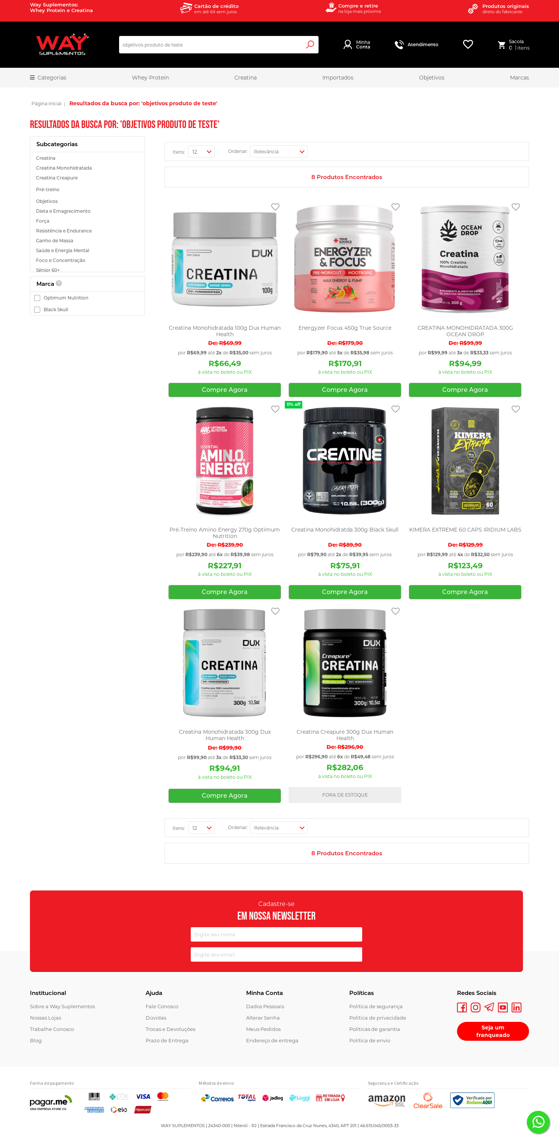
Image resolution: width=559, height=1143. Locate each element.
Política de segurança (376, 1006)
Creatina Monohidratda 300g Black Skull (345, 530)
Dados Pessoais (265, 1006)
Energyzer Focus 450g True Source (344, 328)
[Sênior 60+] (88, 270)
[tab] (87, 144)
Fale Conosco (162, 1006)
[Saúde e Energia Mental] (88, 250)
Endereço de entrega (272, 1040)
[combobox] (219, 44)
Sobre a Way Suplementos (62, 1006)
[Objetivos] (88, 201)
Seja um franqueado (493, 1031)
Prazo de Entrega (167, 1040)
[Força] (88, 221)
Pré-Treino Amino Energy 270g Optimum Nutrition (225, 533)
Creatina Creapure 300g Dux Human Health (345, 735)
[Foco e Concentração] (88, 260)
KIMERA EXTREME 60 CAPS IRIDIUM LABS (465, 530)
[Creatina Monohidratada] (88, 168)
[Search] (309, 44)
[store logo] (62, 45)
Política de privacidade (377, 1018)
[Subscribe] (354, 955)
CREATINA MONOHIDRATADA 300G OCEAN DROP (465, 331)
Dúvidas (156, 1018)
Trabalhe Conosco (52, 1029)
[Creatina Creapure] (88, 178)
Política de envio (369, 1040)
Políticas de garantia (374, 1029)
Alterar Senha (263, 1018)
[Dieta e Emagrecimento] (88, 211)
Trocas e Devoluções (170, 1029)
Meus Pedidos (263, 1029)
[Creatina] (88, 158)
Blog (36, 1040)
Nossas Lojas (45, 1018)
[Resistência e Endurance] (88, 231)
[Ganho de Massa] (88, 241)
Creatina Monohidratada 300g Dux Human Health (225, 735)
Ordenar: (238, 151)
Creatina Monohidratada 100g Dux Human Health (225, 331)
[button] (275, 208)
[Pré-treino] (88, 189)
